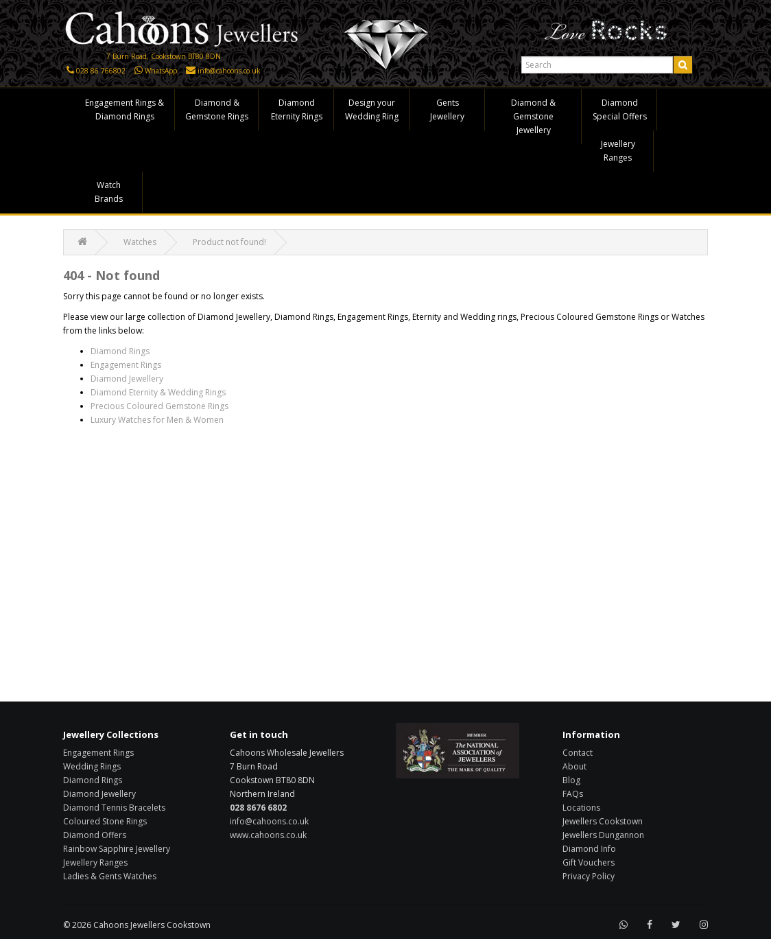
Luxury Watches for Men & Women (157, 420)
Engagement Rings (126, 365)
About (574, 766)
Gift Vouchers (588, 862)
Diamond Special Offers (620, 109)
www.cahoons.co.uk (268, 835)
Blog (571, 780)
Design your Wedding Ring (372, 109)
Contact (577, 752)
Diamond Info (589, 849)
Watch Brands (109, 192)
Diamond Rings (120, 351)
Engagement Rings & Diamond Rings (124, 109)
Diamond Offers (94, 835)
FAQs (572, 794)
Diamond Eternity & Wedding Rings (158, 392)
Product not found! (229, 242)
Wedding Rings (92, 766)
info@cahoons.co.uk (229, 71)
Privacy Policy (588, 876)
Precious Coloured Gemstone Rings (159, 406)
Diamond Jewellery (127, 378)
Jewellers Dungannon (603, 835)
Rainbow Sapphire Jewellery (116, 849)
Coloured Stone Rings (105, 821)
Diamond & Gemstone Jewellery (533, 116)
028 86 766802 (101, 71)
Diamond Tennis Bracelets (114, 807)
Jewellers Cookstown (602, 821)
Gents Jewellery (447, 109)
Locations (581, 807)
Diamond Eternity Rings (296, 109)
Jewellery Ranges (618, 150)
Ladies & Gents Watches (109, 876)
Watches (139, 242)
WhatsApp (161, 71)
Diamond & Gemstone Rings (216, 109)
